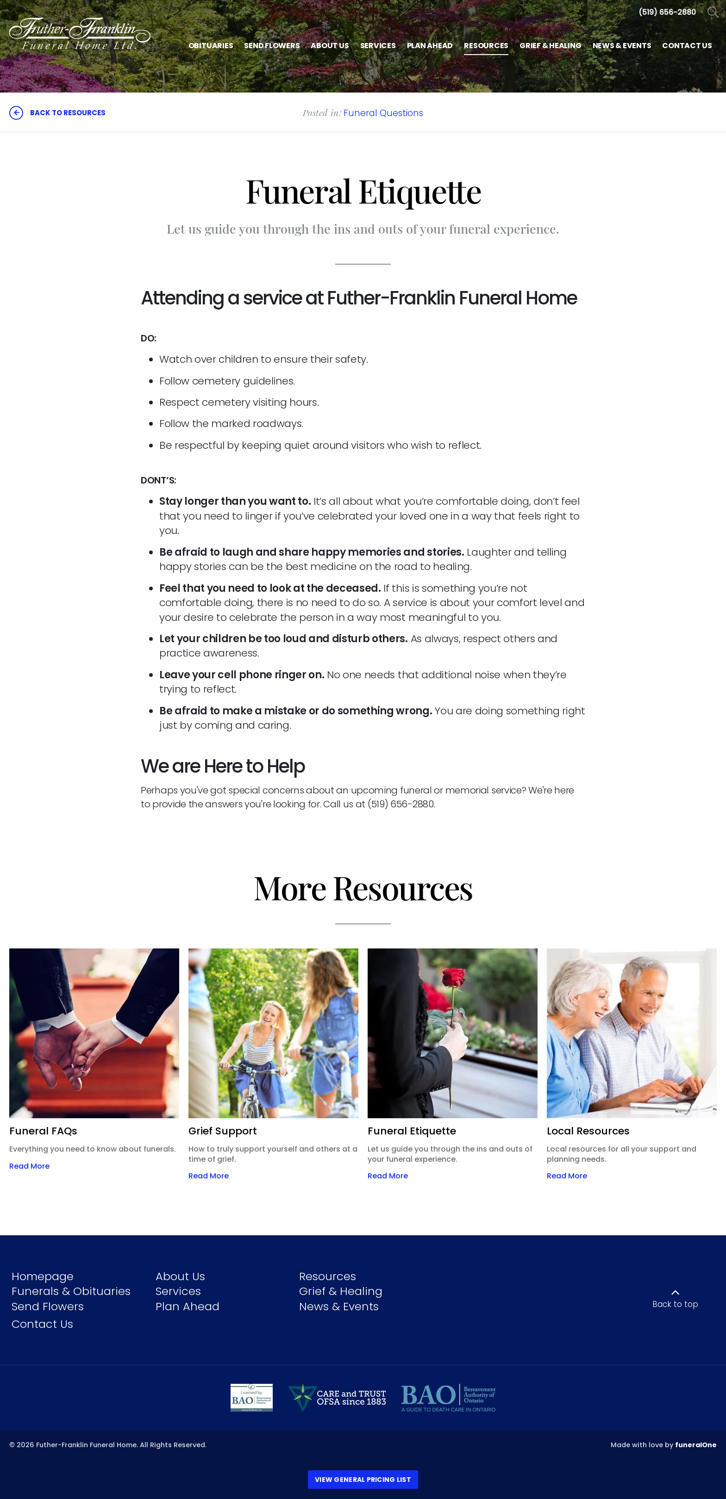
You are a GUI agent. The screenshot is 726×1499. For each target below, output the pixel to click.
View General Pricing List (363, 1479)
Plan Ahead (187, 1306)
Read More (29, 1166)
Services (178, 1291)
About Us (180, 1276)
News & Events (339, 1306)
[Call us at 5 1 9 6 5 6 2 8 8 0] (667, 12)
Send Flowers (48, 1306)
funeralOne (696, 1444)
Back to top (675, 1304)
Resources (327, 1276)
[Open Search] (713, 12)
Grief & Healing (340, 1291)
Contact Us (42, 1324)
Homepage (43, 1276)
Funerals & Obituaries (71, 1291)
